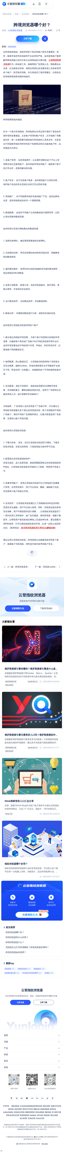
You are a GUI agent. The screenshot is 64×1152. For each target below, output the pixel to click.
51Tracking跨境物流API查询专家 (31, 1106)
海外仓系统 (54, 1115)
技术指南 (25, 14)
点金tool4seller (8, 1112)
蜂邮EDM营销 (30, 1112)
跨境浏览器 (12, 47)
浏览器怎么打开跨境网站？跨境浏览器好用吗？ (27, 947)
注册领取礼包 (18, 608)
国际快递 (48, 1112)
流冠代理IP (18, 1109)
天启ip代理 (31, 1118)
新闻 (17, 14)
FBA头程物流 (39, 1112)
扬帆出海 (36, 1109)
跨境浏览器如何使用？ (16, 952)
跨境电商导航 (24, 1115)
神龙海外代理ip (19, 1112)
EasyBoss (33, 1115)
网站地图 (45, 1144)
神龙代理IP (46, 1106)
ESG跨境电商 (44, 1109)
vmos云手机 (40, 1118)
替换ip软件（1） (39, 969)
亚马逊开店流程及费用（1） (32, 973)
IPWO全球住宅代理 (12, 1115)
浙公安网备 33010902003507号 (47, 1137)
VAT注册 (40, 1115)
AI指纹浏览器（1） (24, 969)
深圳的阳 (46, 1115)
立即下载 (43, 1002)
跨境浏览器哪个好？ (15, 932)
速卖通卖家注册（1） (12, 973)
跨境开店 (53, 1109)
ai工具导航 (23, 1118)
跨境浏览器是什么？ (15, 942)
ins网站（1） (49, 973)
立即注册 (20, 1002)
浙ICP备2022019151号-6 (32, 1139)
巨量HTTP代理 (56, 1106)
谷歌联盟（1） (10, 969)
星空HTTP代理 (28, 1109)
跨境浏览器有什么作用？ (17, 937)
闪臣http (11, 1109)
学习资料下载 (56, 1112)
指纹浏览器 (7, 14)
